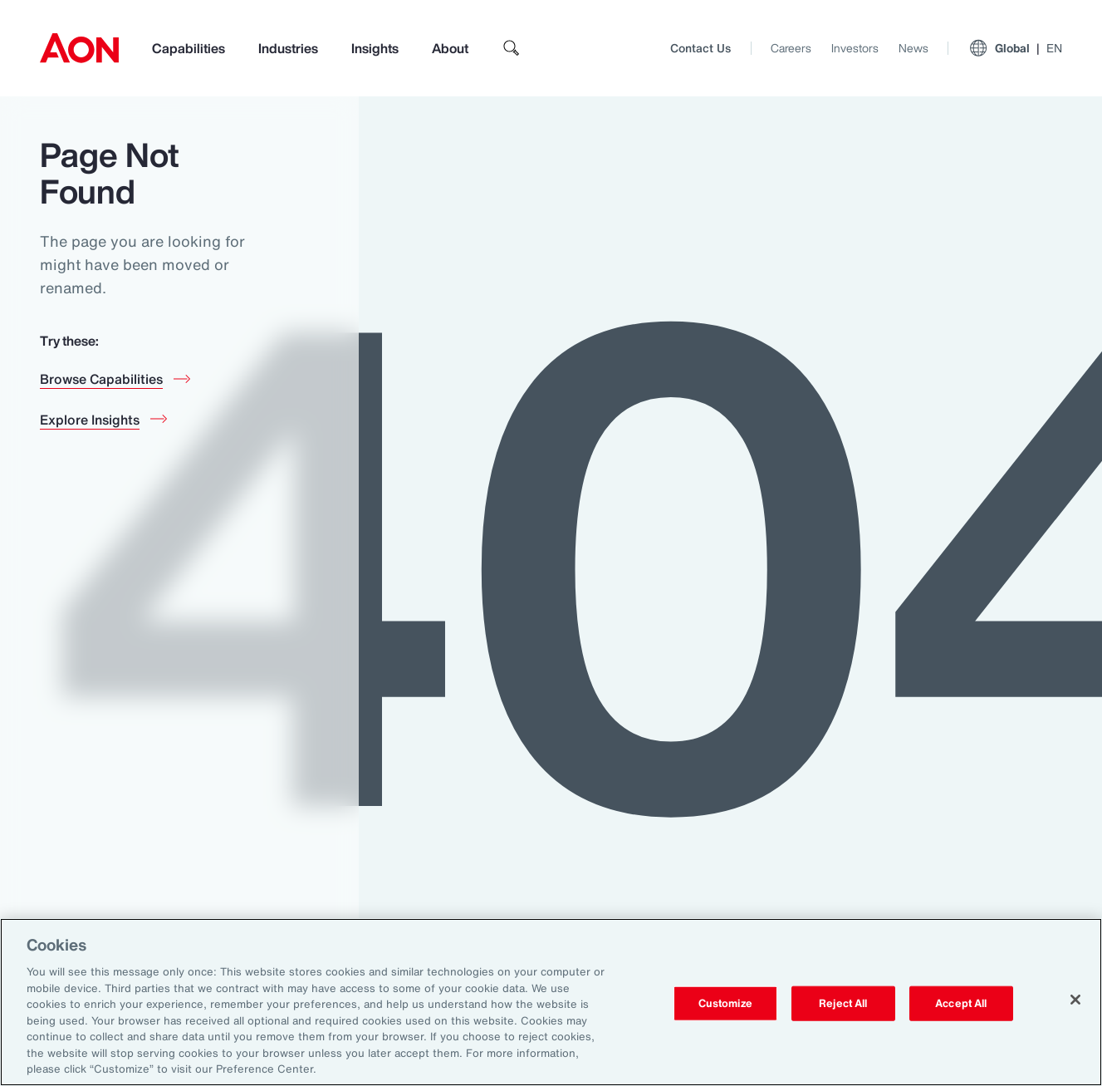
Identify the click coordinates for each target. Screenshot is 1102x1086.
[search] (512, 48)
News (913, 48)
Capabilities (188, 48)
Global (1015, 48)
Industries (288, 48)
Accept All (961, 1003)
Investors (855, 48)
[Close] (1075, 999)
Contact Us (700, 48)
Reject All (843, 1003)
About (450, 48)
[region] (551, 1002)
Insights (375, 48)
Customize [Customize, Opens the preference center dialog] (725, 1003)
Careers (791, 48)
